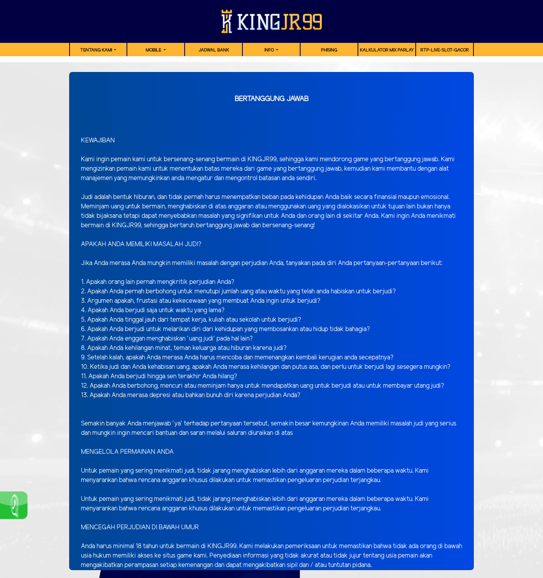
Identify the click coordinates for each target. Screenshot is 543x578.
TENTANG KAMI (96, 50)
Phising (329, 50)
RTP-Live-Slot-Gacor (444, 50)
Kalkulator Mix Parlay (387, 50)
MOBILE (154, 50)
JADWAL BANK (213, 50)
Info (269, 50)
